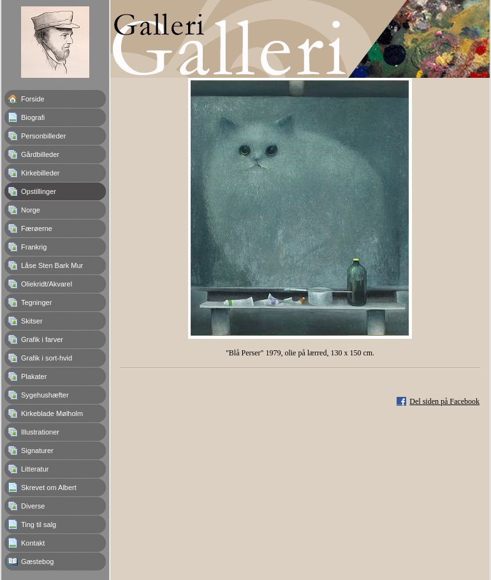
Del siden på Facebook (444, 401)
